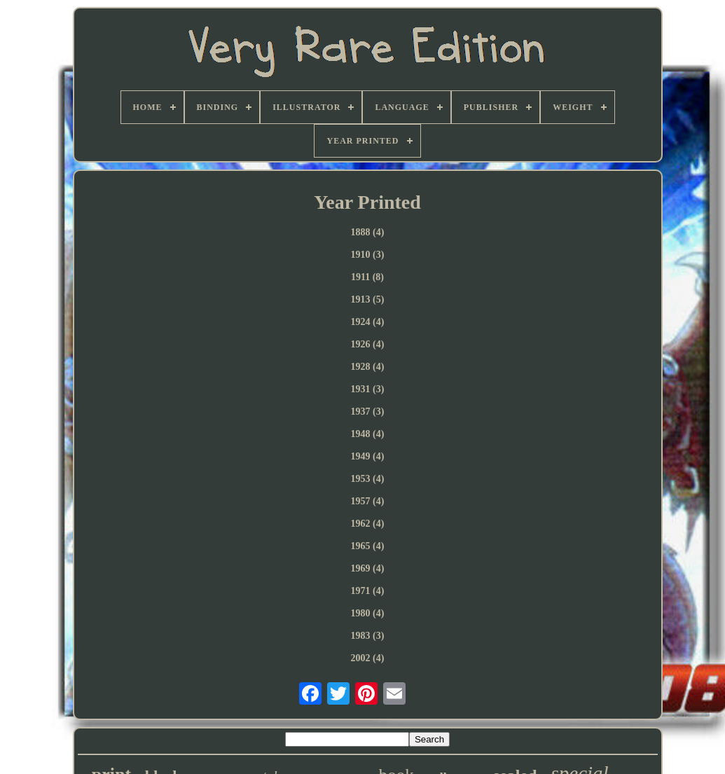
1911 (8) (367, 277)
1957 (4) (368, 501)
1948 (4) (368, 434)
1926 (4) (368, 344)
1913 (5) (368, 299)
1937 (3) (368, 411)
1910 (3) (368, 254)
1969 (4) (368, 568)
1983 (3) (368, 635)
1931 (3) (368, 389)
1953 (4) (368, 479)
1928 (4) (368, 366)
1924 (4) (368, 322)
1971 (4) (368, 591)
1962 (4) (368, 523)
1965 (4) (368, 546)
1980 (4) (368, 613)
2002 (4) (368, 658)
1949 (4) (368, 456)
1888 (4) (368, 232)
